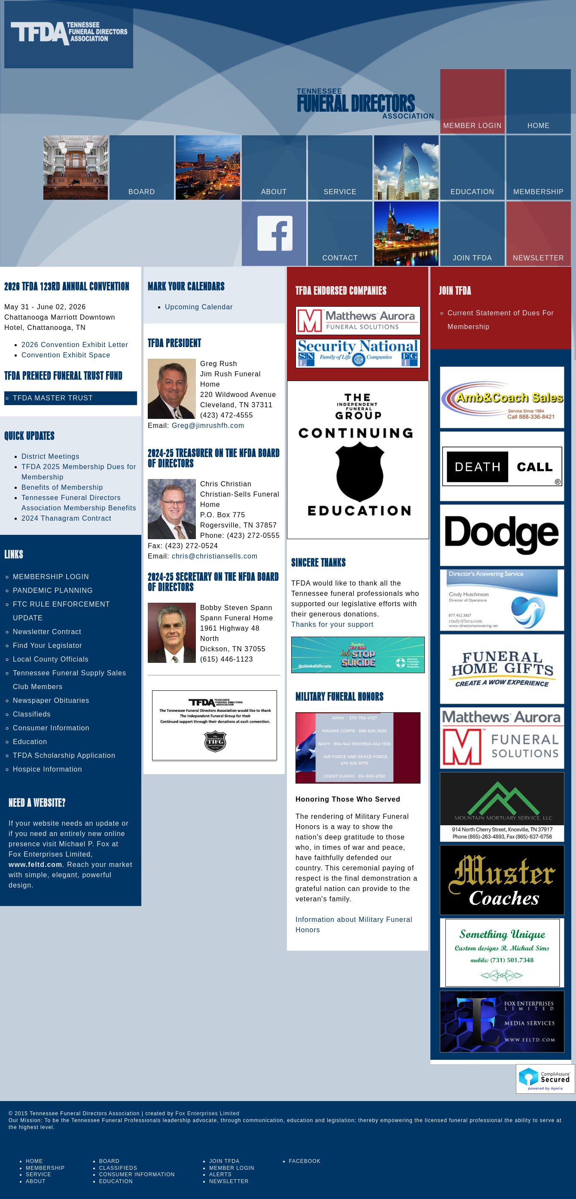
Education (30, 741)
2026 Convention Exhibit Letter (74, 344)
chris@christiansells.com (215, 556)
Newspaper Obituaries (51, 700)
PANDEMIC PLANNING (53, 590)
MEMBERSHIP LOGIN (51, 576)
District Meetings (50, 456)
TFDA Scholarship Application (64, 755)
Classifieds (32, 714)
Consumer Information (51, 728)
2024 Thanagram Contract (66, 518)
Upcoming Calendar (199, 307)
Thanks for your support (332, 624)
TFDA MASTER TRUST (53, 398)
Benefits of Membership (62, 487)
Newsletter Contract (47, 631)
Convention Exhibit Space (65, 355)
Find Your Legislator (47, 645)
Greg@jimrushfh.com (208, 425)
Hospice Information (47, 769)
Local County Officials (50, 659)
